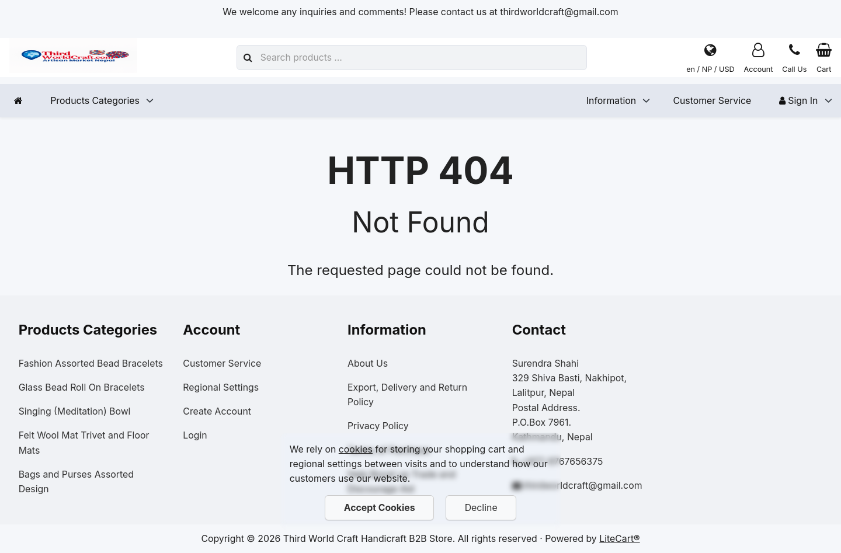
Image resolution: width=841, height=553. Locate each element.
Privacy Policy (378, 426)
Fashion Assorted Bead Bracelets (91, 363)
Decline (481, 507)
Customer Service (712, 100)
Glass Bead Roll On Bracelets (82, 387)
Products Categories (95, 100)
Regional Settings (221, 387)
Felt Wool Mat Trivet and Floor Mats (84, 442)
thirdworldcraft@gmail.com (583, 485)
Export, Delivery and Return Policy (407, 395)
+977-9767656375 (562, 461)
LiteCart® (619, 538)
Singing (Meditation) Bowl (75, 411)
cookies (356, 449)
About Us (367, 363)
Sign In (798, 100)
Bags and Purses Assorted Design (76, 482)
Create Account (217, 411)
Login (195, 435)
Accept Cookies (379, 507)
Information (611, 100)
